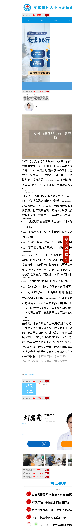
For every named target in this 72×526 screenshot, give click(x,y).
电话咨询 (30, 525)
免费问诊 (55, 20)
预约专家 (42, 525)
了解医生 (38, 444)
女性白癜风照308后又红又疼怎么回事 (29, 374)
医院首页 (47, 525)
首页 (28, 20)
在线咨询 (69, 20)
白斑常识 (42, 20)
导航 (24, 525)
